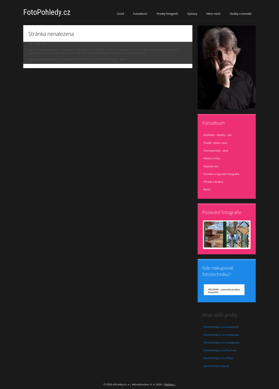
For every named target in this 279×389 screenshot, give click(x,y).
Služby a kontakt (240, 13)
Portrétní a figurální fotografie (221, 174)
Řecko (207, 189)
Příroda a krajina (213, 181)
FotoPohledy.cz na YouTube (220, 350)
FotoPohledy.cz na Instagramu (221, 342)
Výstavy (192, 13)
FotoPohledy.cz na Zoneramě (220, 327)
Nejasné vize (211, 166)
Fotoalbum (140, 13)
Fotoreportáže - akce (215, 150)
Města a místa (211, 158)
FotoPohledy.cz (47, 12)
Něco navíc (213, 13)
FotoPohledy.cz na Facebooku (221, 335)
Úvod (120, 13)
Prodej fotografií (167, 13)
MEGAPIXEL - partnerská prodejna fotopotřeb (224, 291)
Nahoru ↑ (170, 384)
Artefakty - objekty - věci (217, 135)
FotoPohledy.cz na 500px (218, 358)
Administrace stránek (216, 366)
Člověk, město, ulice (215, 143)
